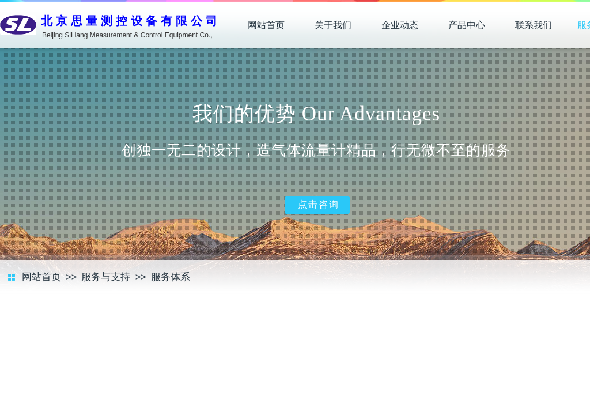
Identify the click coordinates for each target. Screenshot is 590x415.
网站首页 (266, 25)
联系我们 (533, 25)
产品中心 (466, 25)
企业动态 (399, 25)
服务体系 (170, 276)
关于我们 (333, 25)
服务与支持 (105, 276)
